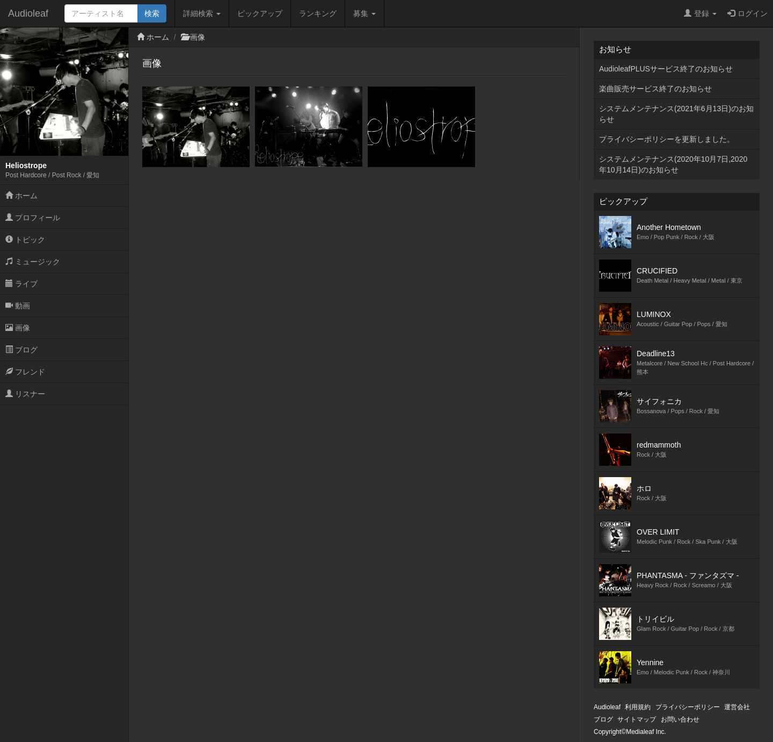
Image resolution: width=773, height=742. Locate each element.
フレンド (25, 372)
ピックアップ (259, 13)
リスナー (25, 394)
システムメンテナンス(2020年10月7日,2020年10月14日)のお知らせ (673, 164)
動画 (17, 305)
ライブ (21, 283)
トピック (25, 239)
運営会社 (737, 707)
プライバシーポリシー (687, 707)
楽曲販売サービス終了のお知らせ (655, 88)
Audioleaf (28, 13)
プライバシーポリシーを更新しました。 (666, 139)
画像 (17, 327)
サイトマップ (636, 719)
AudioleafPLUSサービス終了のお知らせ (666, 68)
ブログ (21, 349)
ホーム (21, 195)
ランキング (318, 13)
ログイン (747, 13)
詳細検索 (202, 13)
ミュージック (32, 261)
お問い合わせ (680, 719)
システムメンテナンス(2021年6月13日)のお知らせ (676, 114)
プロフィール (32, 217)
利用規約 (638, 707)
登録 (700, 13)
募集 (364, 13)
